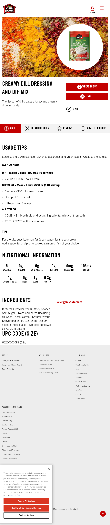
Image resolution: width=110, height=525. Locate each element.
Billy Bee (78, 390)
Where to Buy (7, 416)
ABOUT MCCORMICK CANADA (12, 407)
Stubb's (78, 394)
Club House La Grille (82, 365)
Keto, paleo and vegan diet (48, 373)
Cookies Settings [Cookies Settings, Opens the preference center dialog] (26, 515)
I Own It (87, 96)
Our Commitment (8, 425)
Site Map (53, 509)
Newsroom (6, 437)
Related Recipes (37, 128)
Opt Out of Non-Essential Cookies (26, 508)
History (4, 433)
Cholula (78, 361)
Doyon (77, 369)
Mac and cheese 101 (46, 368)
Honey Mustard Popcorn (11, 361)
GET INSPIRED (44, 356)
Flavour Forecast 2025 (10, 429)
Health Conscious (8, 412)
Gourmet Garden (81, 382)
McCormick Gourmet (82, 386)
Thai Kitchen (80, 398)
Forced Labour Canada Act (11, 454)
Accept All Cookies (26, 501)
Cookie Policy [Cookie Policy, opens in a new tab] (15, 495)
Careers (4, 442)
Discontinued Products (10, 450)
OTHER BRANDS (80, 356)
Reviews (64, 128)
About (10, 128)
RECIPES (5, 356)
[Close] (49, 469)
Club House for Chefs (9, 446)
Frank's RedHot (81, 373)
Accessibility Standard (68, 509)
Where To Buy (87, 87)
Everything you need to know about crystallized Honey (51, 362)
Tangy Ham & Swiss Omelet (12, 365)
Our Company (7, 421)
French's (78, 377)
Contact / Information (9, 458)
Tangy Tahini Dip (8, 369)
